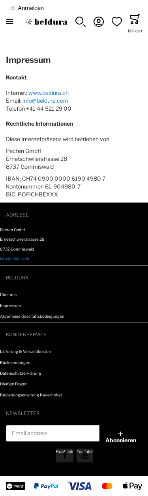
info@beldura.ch (14, 258)
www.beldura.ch (48, 92)
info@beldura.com (45, 100)
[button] (80, 22)
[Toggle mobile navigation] (9, 22)
